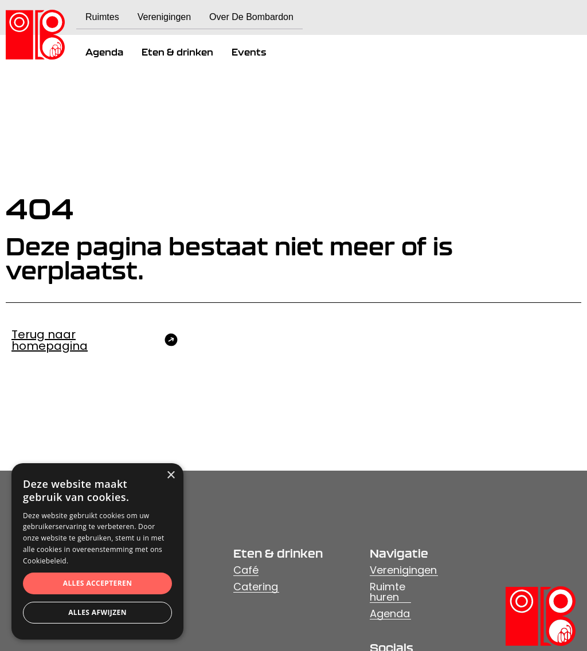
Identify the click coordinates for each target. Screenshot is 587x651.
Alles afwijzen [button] (97, 612)
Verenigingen (403, 570)
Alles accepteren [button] (97, 583)
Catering (255, 587)
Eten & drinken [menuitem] (177, 52)
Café (246, 570)
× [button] (170, 475)
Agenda (390, 614)
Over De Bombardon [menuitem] (251, 17)
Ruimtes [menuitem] (102, 17)
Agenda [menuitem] (104, 52)
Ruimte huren (387, 592)
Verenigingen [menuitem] (164, 17)
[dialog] (97, 551)
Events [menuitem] (249, 52)
